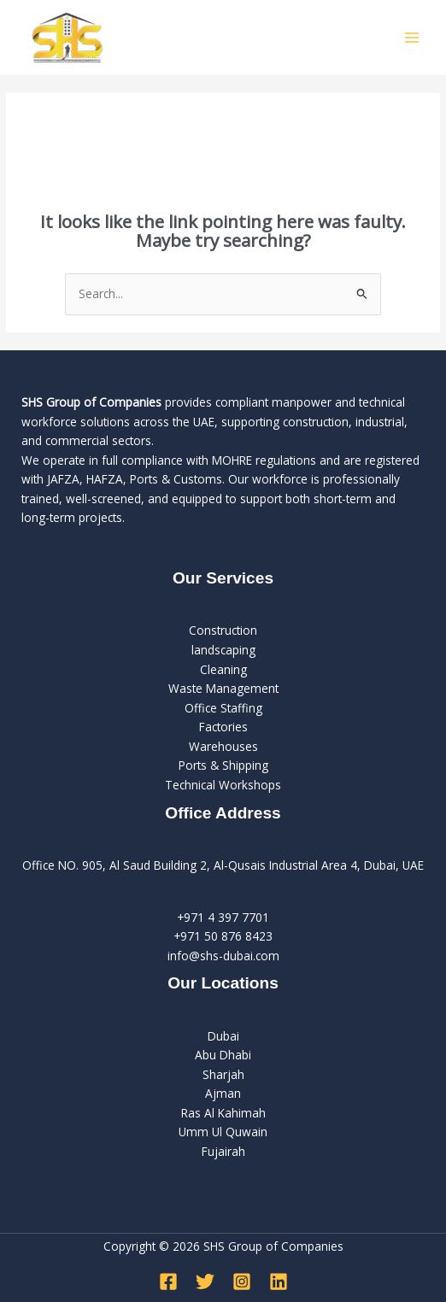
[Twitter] (205, 1281)
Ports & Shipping (223, 765)
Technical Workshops (223, 785)
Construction (223, 630)
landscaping (223, 650)
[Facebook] (168, 1281)
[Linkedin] (278, 1281)
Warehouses (223, 746)
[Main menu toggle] (412, 37)
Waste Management (223, 688)
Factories (223, 726)
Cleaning (223, 669)
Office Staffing (223, 708)
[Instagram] (241, 1281)
